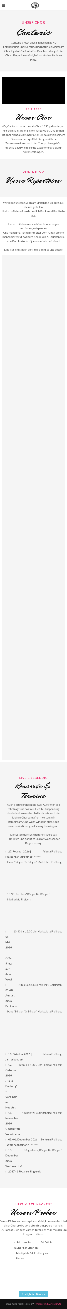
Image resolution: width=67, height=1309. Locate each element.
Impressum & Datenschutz (48, 1303)
